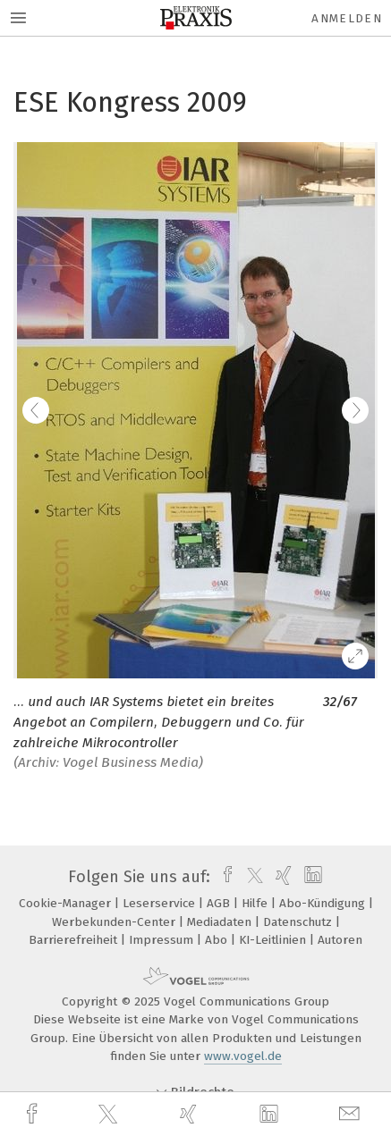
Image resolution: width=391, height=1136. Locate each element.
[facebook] (34, 1114)
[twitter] (110, 1114)
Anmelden (346, 18)
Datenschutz (299, 922)
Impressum (163, 939)
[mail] (351, 1114)
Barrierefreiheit (75, 939)
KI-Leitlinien (274, 939)
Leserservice (161, 903)
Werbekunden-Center (115, 922)
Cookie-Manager (67, 903)
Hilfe (256, 903)
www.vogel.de (243, 1056)
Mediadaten (221, 922)
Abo (218, 939)
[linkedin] (271, 1114)
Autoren (340, 939)
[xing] (190, 1114)
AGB (220, 903)
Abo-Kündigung (324, 903)
